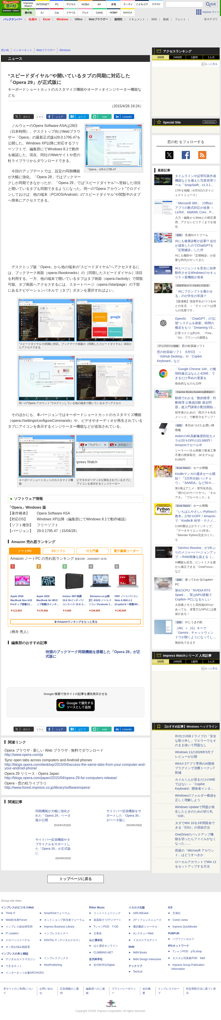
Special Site (172, 122)
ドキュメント (137, 19)
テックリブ (135, 966)
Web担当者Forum (16, 919)
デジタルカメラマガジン (20, 959)
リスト (40, 116)
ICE (170, 907)
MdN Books (140, 952)
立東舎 (98, 933)
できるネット (14, 966)
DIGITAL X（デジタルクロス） (62, 940)
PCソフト (58, 551)
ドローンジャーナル (18, 940)
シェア (59, 116)
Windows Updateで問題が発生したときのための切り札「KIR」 (195, 811)
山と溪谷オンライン (106, 945)
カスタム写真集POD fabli (189, 958)
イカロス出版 (137, 907)
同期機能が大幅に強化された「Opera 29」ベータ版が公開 (53, 815)
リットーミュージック (107, 913)
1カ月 (211, 57)
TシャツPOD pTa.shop (187, 951)
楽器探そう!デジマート (107, 919)
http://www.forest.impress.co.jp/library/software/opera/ (47, 787)
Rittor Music (97, 907)
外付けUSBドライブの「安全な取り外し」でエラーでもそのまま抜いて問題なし (195, 740)
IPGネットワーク (178, 945)
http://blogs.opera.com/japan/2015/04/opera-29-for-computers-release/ (61, 778)
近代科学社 (96, 959)
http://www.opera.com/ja (24, 755)
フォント (180, 19)
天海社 (177, 913)
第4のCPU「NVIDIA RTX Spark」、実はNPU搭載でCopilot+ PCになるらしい (193, 595)
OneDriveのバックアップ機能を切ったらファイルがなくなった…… (195, 839)
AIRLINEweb (141, 913)
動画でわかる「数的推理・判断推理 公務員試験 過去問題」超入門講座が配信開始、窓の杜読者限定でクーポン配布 (195, 407)
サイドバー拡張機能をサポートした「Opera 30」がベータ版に (124, 815)
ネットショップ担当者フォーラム (64, 919)
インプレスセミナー (56, 933)
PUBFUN (173, 933)
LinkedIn (127, 116)
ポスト (26, 116)
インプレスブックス (56, 958)
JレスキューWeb (143, 933)
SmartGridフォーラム (57, 913)
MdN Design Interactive (147, 959)
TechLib (137, 971)
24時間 (177, 57)
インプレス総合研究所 (19, 926)
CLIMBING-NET (103, 952)
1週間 (194, 57)
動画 (166, 19)
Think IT (10, 913)
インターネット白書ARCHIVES (25, 972)
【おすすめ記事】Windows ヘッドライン (190, 726)
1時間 (160, 57)
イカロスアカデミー (145, 940)
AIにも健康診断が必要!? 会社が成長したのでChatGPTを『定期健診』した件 (195, 245)
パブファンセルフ (183, 939)
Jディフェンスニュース (147, 919)
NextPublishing (53, 964)
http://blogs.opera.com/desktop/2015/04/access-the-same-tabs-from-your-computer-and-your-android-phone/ (75, 766)
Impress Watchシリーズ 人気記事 (187, 655)
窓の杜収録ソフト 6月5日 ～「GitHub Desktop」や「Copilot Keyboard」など (179, 356)
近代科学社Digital (104, 964)
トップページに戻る (75, 879)
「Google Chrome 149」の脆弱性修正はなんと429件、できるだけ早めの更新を (195, 373)
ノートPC (25, 551)
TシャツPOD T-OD (106, 926)
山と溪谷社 (96, 940)
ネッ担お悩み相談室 (18, 946)
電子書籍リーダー (126, 551)
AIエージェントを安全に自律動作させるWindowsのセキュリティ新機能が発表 (195, 272)
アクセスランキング (177, 51)
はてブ (82, 116)
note (104, 116)
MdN (131, 946)
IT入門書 (92, 551)
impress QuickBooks (185, 926)
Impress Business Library (59, 926)
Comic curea (180, 919)
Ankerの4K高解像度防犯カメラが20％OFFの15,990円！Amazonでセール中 (195, 440)
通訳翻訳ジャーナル (145, 926)
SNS (154, 19)
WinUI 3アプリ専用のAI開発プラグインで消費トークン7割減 (195, 768)
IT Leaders (12, 933)
